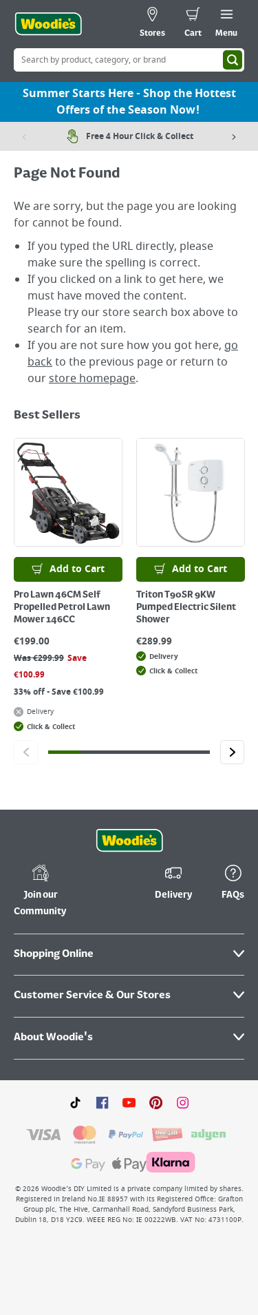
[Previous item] (24, 136)
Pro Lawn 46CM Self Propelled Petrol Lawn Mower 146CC (62, 607)
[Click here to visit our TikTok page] (75, 1102)
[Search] (232, 60)
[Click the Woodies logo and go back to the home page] (48, 24)
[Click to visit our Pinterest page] (155, 1102)
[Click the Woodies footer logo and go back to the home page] (129, 840)
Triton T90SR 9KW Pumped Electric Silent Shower (186, 607)
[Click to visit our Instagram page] (182, 1102)
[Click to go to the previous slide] (26, 752)
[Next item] (234, 136)
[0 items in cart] (193, 24)
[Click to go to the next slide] (232, 752)
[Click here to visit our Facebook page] (102, 1102)
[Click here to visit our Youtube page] (129, 1102)
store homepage (92, 378)
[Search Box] (129, 60)
